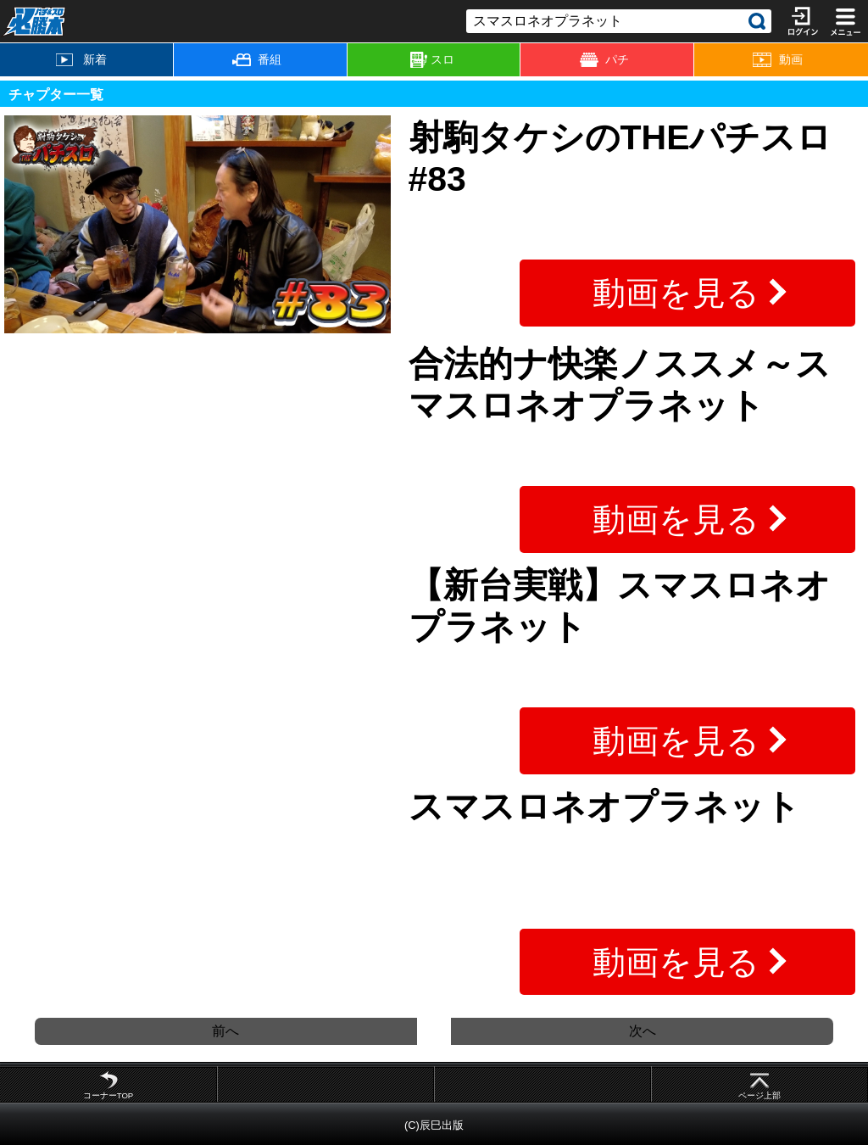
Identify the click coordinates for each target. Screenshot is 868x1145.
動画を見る (676, 292)
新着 (81, 59)
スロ (432, 60)
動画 (777, 60)
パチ (604, 60)
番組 (256, 59)
